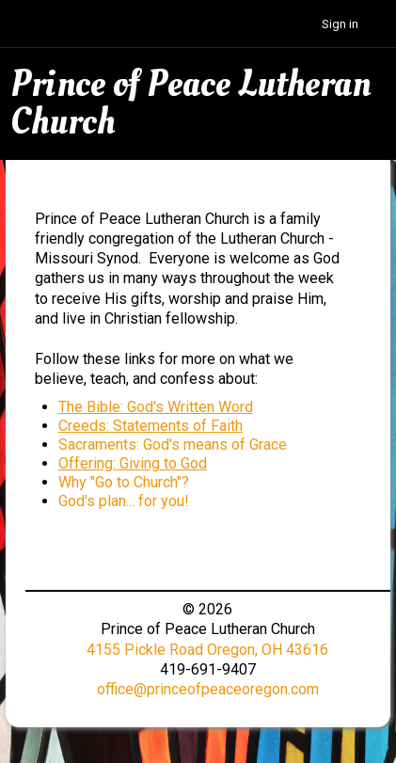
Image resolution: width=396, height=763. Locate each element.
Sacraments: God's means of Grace (172, 444)
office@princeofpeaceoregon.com (208, 689)
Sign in (340, 24)
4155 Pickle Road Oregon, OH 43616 (207, 650)
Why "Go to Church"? (123, 482)
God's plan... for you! (123, 501)
